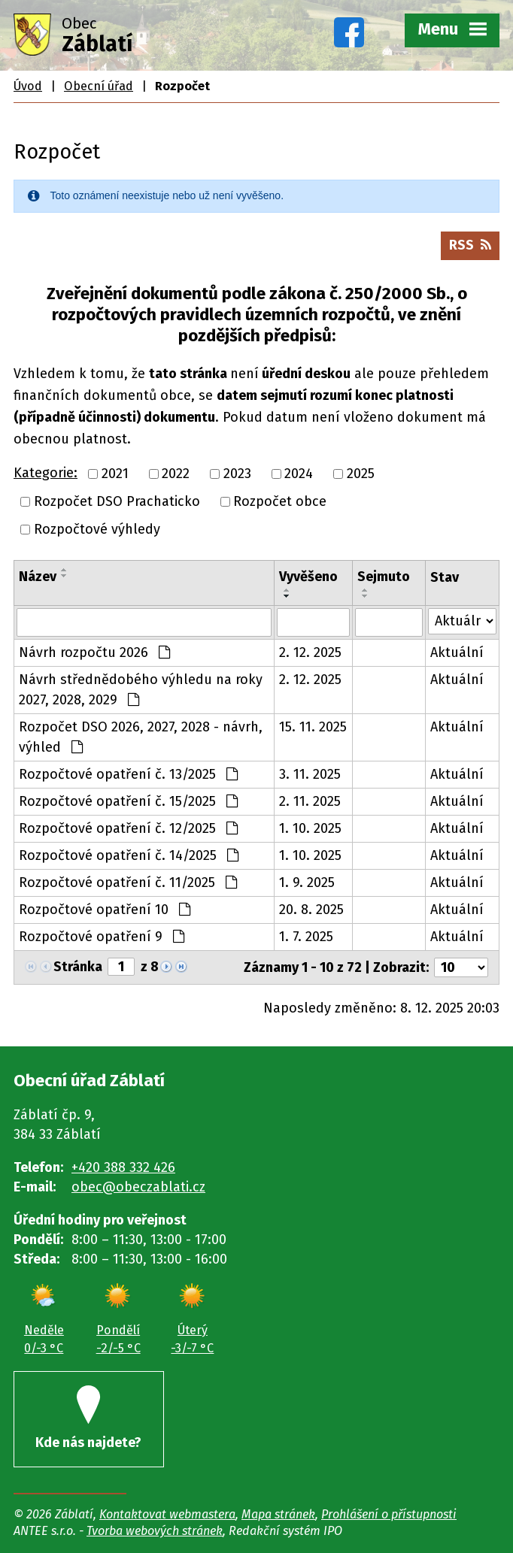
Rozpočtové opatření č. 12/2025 (128, 828)
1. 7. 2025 (306, 936)
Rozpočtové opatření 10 (104, 909)
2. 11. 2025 (310, 801)
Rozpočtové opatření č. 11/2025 (128, 882)
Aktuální (457, 652)
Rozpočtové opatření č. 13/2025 (128, 774)
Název (37, 576)
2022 (176, 473)
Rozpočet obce (279, 501)
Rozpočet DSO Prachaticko (117, 501)
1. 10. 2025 (310, 828)
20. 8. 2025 (311, 909)
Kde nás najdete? (88, 1418)
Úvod (28, 86)
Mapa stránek (278, 1514)
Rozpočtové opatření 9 (101, 936)
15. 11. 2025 (313, 727)
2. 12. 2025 (310, 652)
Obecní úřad (98, 86)
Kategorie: (45, 473)
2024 (298, 473)
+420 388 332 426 (123, 1167)
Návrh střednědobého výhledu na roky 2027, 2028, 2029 (141, 689)
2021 (115, 473)
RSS (470, 245)
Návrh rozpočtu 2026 (94, 652)
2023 (237, 473)
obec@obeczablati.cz (138, 1187)
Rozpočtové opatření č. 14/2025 (128, 855)
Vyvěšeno (308, 576)
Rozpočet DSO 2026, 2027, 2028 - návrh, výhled (141, 737)
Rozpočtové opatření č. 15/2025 (128, 801)
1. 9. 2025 (307, 882)
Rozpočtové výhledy (97, 529)
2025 (361, 473)
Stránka (77, 966)
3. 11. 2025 (310, 774)
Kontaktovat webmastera (167, 1514)
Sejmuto (383, 576)
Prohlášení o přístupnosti (389, 1514)
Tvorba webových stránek (155, 1531)
